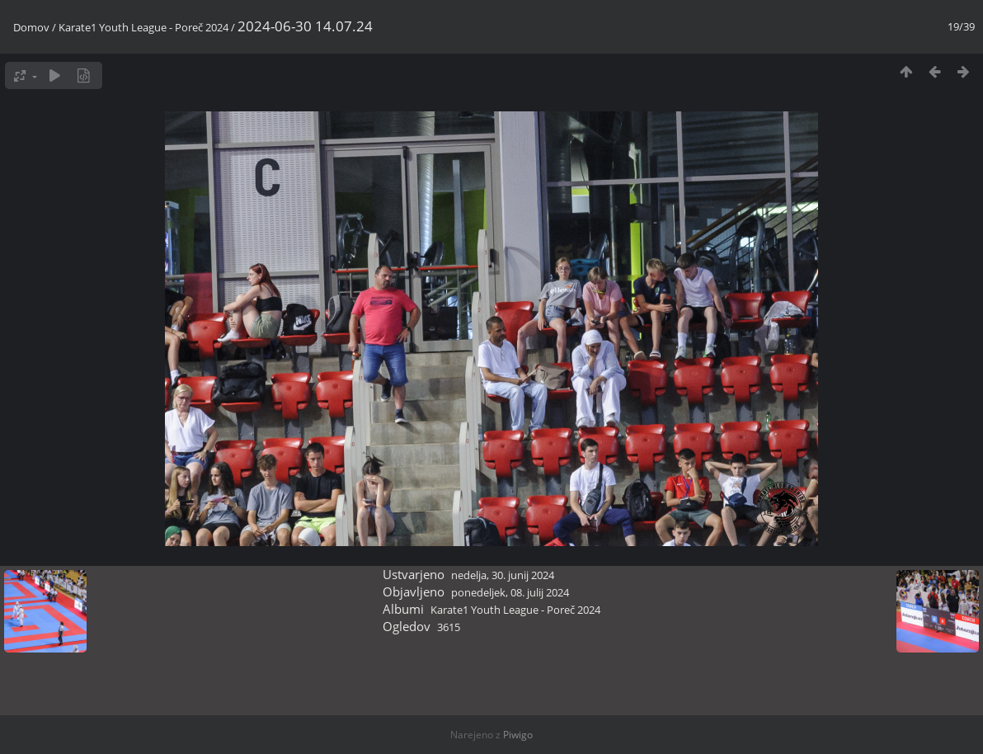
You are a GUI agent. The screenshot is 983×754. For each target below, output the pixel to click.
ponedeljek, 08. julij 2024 (510, 592)
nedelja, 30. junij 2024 (502, 575)
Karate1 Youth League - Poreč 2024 (143, 27)
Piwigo (518, 735)
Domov (31, 27)
